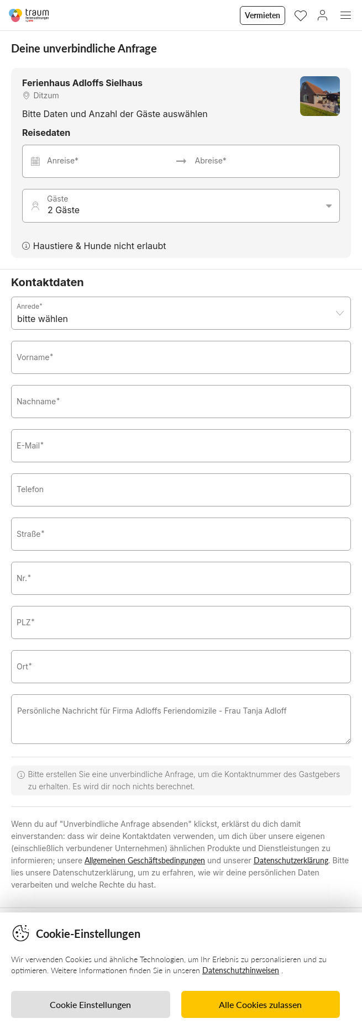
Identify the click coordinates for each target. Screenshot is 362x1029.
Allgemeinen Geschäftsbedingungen (145, 860)
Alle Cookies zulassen (260, 1004)
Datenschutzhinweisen (240, 970)
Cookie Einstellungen (90, 1004)
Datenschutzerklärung (291, 860)
